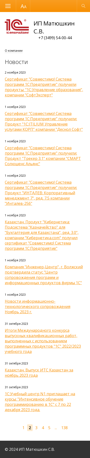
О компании (14, 51)
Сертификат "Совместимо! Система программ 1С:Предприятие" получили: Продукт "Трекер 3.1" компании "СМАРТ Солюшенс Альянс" (43, 155)
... (56, 427)
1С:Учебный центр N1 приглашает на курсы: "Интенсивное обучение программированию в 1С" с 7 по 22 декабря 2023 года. (40, 401)
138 (64, 427)
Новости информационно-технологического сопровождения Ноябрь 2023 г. (37, 306)
